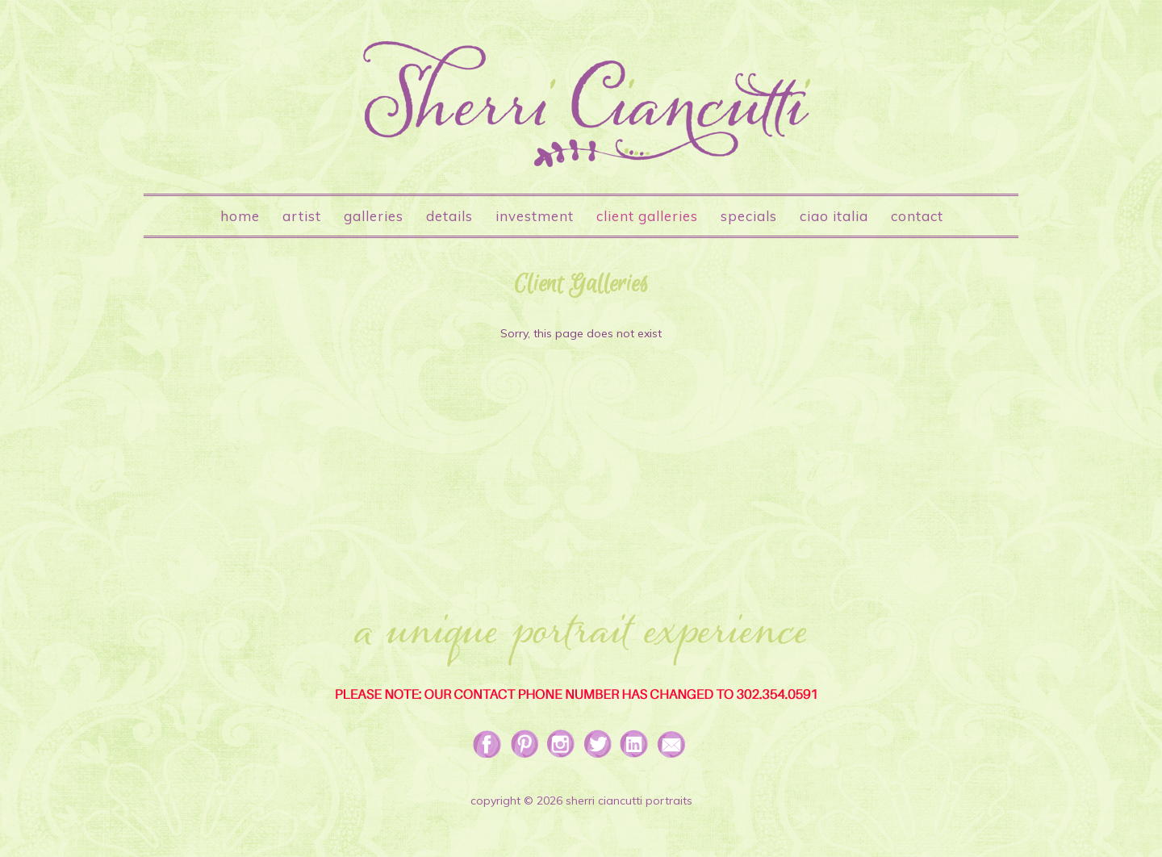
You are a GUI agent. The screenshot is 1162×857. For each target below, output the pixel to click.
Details (449, 215)
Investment (534, 215)
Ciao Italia (834, 215)
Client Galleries (647, 215)
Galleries (373, 215)
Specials (749, 215)
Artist (301, 215)
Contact (917, 215)
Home (240, 215)
